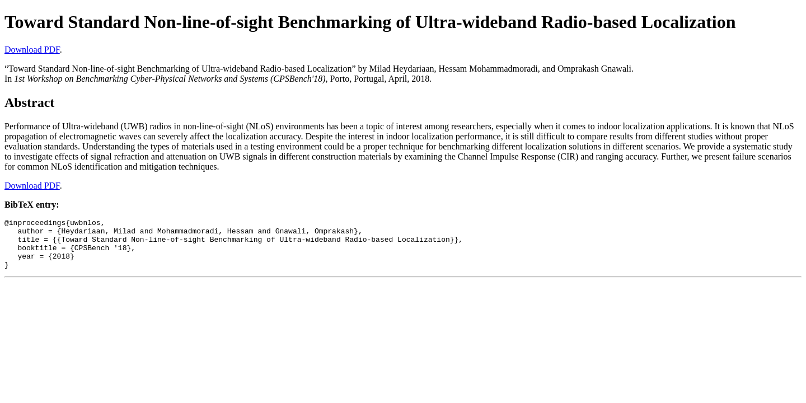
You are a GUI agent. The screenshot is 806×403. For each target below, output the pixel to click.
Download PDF (32, 49)
